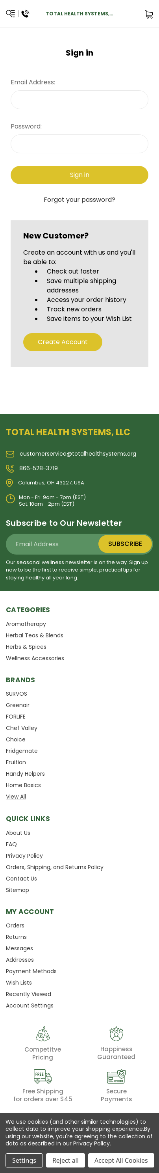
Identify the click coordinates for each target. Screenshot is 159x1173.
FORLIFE (16, 717)
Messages (19, 948)
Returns (16, 937)
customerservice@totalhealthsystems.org (71, 454)
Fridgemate (22, 751)
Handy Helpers (25, 774)
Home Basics (23, 785)
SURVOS (16, 694)
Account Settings (30, 1005)
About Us (18, 833)
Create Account (63, 341)
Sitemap (17, 890)
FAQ (11, 844)
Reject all (65, 1160)
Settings (24, 1160)
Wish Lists (19, 983)
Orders (15, 925)
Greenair (18, 705)
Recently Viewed (28, 994)
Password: (26, 126)
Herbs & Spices (26, 647)
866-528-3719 (32, 468)
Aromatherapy (26, 624)
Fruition (16, 762)
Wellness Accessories (35, 658)
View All (16, 797)
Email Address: (33, 82)
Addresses (20, 960)
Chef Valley (21, 728)
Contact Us (21, 879)
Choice (16, 739)
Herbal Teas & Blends (34, 635)
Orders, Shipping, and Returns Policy (55, 867)
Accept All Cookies (121, 1160)
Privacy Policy (24, 856)
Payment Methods (31, 971)
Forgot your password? (79, 199)
